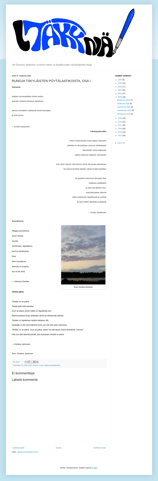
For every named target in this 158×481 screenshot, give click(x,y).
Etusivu (59, 448)
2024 (120, 83)
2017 (120, 125)
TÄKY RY (121, 143)
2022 (120, 90)
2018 (120, 122)
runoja (41, 365)
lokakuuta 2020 (123, 104)
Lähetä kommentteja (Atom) (27, 452)
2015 (120, 132)
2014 (120, 136)
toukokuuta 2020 (124, 107)
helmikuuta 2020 (124, 114)
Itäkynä (35, 365)
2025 (120, 80)
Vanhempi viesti (99, 448)
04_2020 (24, 365)
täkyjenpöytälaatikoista (52, 365)
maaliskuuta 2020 (124, 110)
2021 (120, 93)
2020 (30, 365)
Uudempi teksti (18, 448)
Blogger (95, 468)
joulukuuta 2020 (123, 100)
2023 (120, 87)
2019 (120, 118)
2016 (120, 129)
